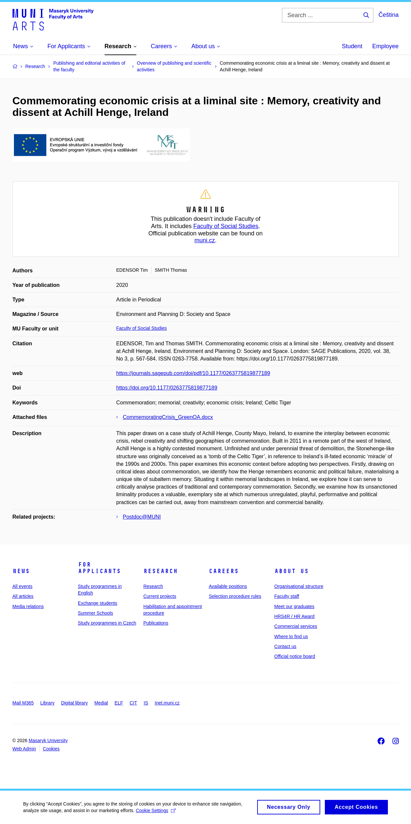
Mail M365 (23, 702)
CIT (133, 702)
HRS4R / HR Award (294, 616)
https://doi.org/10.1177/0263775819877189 (166, 388)
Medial (101, 702)
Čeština (388, 15)
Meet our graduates (294, 606)
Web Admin (24, 748)
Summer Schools (95, 613)
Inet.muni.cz (167, 702)
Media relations (28, 606)
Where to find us (291, 636)
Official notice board (294, 656)
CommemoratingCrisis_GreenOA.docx (168, 417)
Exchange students (97, 603)
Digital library (74, 702)
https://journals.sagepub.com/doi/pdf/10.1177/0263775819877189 (193, 373)
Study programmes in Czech (107, 623)
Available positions (228, 586)
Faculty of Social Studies (225, 226)
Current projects (159, 596)
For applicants (99, 568)
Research (160, 571)
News (21, 571)
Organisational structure (299, 586)
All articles (23, 596)
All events (23, 586)
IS (146, 702)
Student (352, 46)
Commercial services (295, 626)
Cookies (51, 748)
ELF (119, 702)
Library (47, 702)
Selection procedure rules (235, 596)
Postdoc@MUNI (142, 517)
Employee (385, 46)
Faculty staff (286, 596)
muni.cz (204, 240)
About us (291, 571)
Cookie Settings (156, 812)
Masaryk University (48, 740)
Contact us (285, 646)
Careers (224, 571)
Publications (155, 623)
